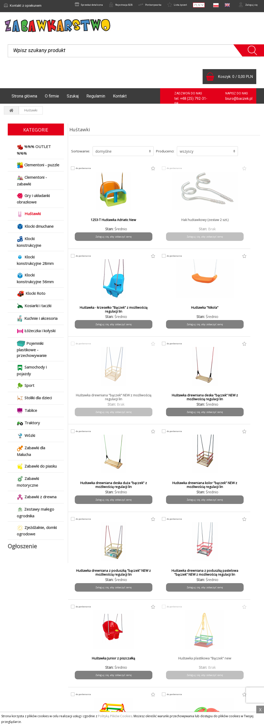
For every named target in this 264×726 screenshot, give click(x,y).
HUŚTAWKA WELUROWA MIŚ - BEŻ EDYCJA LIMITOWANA (237, 490)
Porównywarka (138, 5)
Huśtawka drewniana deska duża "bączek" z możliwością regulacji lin (189, 314)
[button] (123, 154)
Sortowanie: (80, 153)
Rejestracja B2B (103, 5)
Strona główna (24, 98)
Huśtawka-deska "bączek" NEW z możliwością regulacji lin (189, 577)
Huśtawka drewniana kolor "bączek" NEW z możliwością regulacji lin (237, 314)
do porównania (86, 171)
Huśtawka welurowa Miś (189, 486)
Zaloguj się (246, 5)
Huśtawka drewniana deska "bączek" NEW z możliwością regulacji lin (140, 314)
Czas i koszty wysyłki (89, 678)
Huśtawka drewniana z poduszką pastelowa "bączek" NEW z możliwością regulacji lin (140, 404)
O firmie (52, 98)
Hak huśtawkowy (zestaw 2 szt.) (140, 225)
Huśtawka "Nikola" (237, 223)
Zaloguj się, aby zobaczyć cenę (92, 241)
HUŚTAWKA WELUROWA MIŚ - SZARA (140, 575)
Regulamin (95, 98)
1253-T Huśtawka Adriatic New (92, 225)
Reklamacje (16, 678)
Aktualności (16, 671)
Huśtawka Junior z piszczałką (189, 400)
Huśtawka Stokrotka (140, 486)
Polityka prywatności (155, 678)
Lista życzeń (171, 5)
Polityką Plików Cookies (115, 716)
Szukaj (73, 98)
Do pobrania (149, 685)
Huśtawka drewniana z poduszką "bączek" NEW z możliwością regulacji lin (92, 404)
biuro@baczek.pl (238, 101)
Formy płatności (85, 671)
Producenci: (165, 153)
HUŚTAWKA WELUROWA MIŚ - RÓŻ (92, 575)
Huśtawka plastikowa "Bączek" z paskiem (92, 488)
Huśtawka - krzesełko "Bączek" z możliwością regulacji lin (189, 227)
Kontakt (120, 98)
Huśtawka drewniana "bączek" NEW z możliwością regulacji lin (92, 314)
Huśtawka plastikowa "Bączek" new (237, 400)
